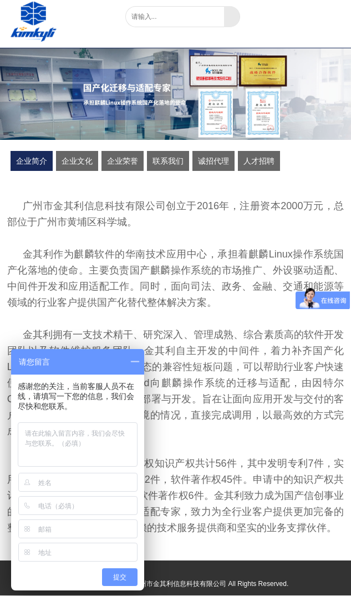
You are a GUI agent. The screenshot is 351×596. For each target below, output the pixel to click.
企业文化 (77, 160)
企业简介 (31, 160)
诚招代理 (213, 160)
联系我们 (168, 160)
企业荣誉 (122, 160)
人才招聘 (258, 160)
